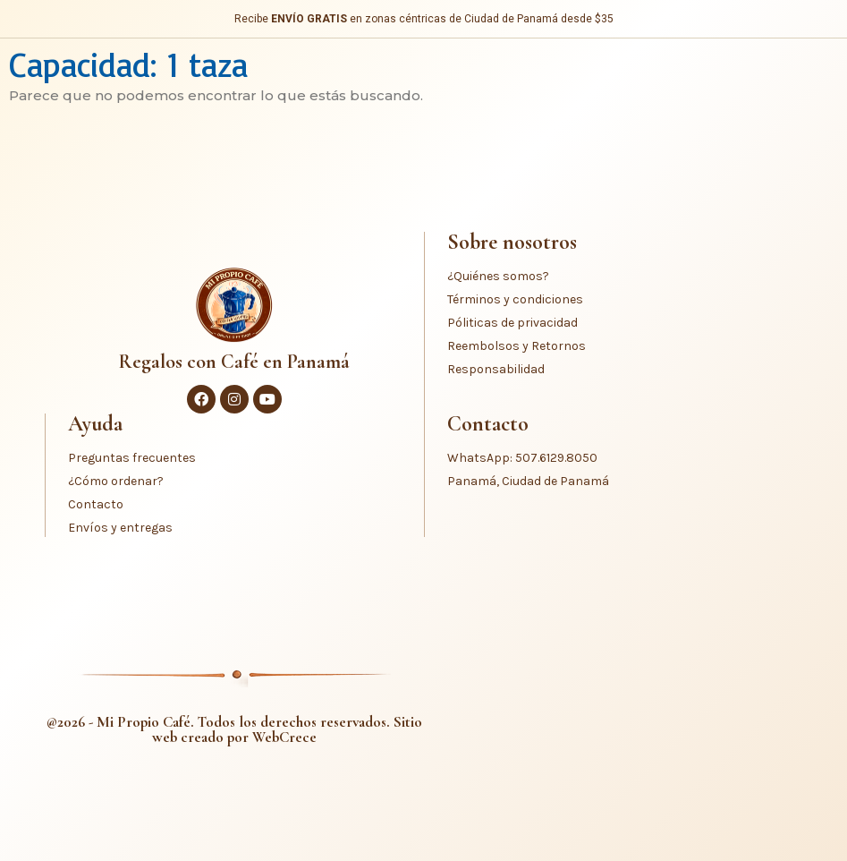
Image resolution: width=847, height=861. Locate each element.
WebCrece (284, 737)
